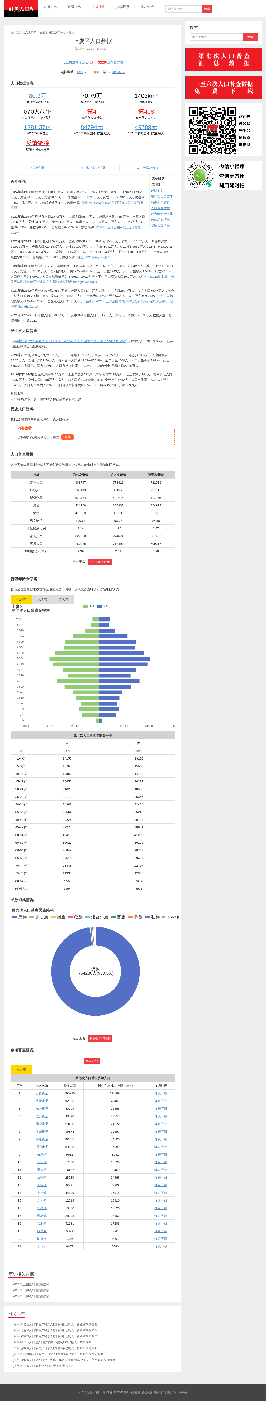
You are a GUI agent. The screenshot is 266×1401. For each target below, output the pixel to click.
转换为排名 (92, 1061)
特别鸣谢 (183, 1392)
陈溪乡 (42, 1238)
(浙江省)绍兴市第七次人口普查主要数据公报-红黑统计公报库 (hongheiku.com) (72, 341)
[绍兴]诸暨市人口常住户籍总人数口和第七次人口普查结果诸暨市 (55, 1336)
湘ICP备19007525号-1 (115, 1392)
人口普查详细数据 (100, 561)
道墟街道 (42, 1116)
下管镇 (42, 1185)
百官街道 (42, 1093)
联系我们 (159, 1392)
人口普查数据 (160, 208)
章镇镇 (42, 1177)
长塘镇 (42, 1154)
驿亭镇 (42, 1208)
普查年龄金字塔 (162, 214)
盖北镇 (42, 1223)
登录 (67, 437)
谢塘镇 (42, 1216)
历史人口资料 (160, 202)
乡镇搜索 (123, 7)
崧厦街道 (42, 1139)
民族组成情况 (160, 219)
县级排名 (98, 7)
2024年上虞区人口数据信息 (31, 1284)
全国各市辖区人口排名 (52, 32)
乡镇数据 (118, 72)
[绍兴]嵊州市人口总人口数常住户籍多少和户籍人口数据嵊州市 (54, 1342)
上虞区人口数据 (92, 41)
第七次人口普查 (162, 196)
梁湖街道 (42, 1124)
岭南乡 (42, 1231)
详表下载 (160, 1093)
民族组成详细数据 (100, 1038)
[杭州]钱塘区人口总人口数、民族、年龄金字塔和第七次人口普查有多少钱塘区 (64, 1360)
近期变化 (157, 191)
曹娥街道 (42, 1101)
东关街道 (42, 1108)
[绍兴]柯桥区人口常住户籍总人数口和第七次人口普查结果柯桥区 (55, 1330)
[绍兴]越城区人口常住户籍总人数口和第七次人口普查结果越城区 (55, 1348)
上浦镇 (42, 1162)
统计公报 (147, 7)
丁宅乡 (42, 1246)
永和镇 (42, 1200)
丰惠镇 (42, 1193)
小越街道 (42, 1131)
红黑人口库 (21, 8)
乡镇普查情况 (160, 225)
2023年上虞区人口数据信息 (31, 1290)
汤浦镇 (42, 1170)
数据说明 (147, 1392)
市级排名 (74, 7)
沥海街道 (42, 1147)
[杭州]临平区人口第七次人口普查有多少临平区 (43, 1366)
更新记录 (172, 1392)
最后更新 (135, 1392)
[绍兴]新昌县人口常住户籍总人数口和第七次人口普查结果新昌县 (55, 1324)
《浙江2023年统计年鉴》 (93, 257)
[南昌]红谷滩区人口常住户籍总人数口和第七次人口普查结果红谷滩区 (58, 1354)
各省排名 (50, 7)
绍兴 (80, 72)
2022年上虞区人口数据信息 (31, 1296)
